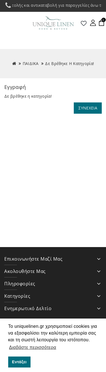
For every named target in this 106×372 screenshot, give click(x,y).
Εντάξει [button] (19, 362)
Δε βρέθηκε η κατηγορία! (69, 63)
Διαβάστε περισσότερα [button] (32, 347)
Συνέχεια (87, 108)
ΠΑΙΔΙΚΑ (31, 63)
